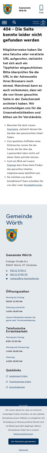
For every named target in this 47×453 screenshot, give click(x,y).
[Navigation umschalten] (4, 22)
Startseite (12, 129)
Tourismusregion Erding (18, 381)
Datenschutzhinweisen (23, 434)
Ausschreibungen (15, 387)
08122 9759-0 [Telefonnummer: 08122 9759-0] (16, 270)
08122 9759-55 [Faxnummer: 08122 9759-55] (17, 274)
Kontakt (23, 405)
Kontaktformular (33, 185)
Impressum (23, 450)
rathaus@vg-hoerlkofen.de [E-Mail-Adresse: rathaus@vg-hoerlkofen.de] (22, 278)
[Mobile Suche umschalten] (14, 22)
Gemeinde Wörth (25, 9)
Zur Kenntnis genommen (23, 441)
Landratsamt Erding (16, 376)
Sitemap (11, 165)
